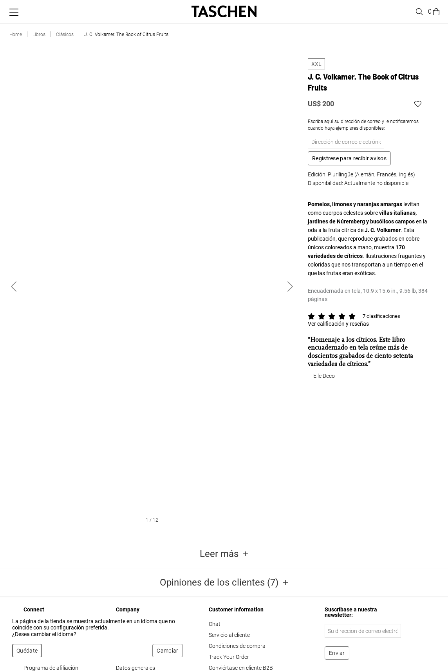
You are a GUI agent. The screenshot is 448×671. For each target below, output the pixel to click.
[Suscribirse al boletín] (337, 653)
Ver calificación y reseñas (338, 324)
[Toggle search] (418, 11)
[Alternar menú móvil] (13, 12)
